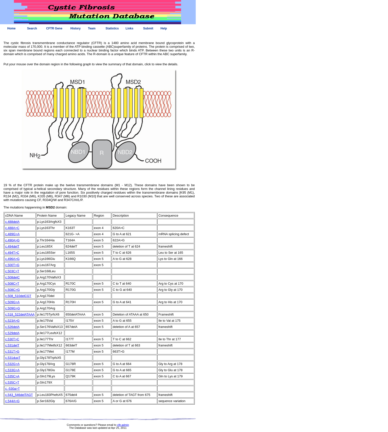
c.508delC (12, 277)
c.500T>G (12, 265)
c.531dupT (12, 358)
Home (11, 28)
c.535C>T (12, 382)
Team (92, 28)
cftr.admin (123, 424)
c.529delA (12, 333)
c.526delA (12, 327)
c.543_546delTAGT (19, 395)
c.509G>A (12, 302)
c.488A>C (12, 228)
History (76, 28)
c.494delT (12, 246)
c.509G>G (12, 308)
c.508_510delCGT (18, 296)
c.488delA (12, 222)
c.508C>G (12, 290)
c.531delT (12, 345)
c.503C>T (12, 271)
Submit (148, 28)
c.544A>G (12, 401)
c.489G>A (12, 234)
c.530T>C (12, 339)
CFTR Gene (54, 28)
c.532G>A (12, 364)
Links (129, 28)
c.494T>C (12, 252)
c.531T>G (12, 351)
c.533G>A (12, 370)
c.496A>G (12, 259)
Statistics (112, 28)
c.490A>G (12, 240)
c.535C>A (12, 376)
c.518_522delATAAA (20, 314)
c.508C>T (12, 283)
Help (164, 28)
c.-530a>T (12, 388)
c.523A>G (12, 320)
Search (32, 28)
